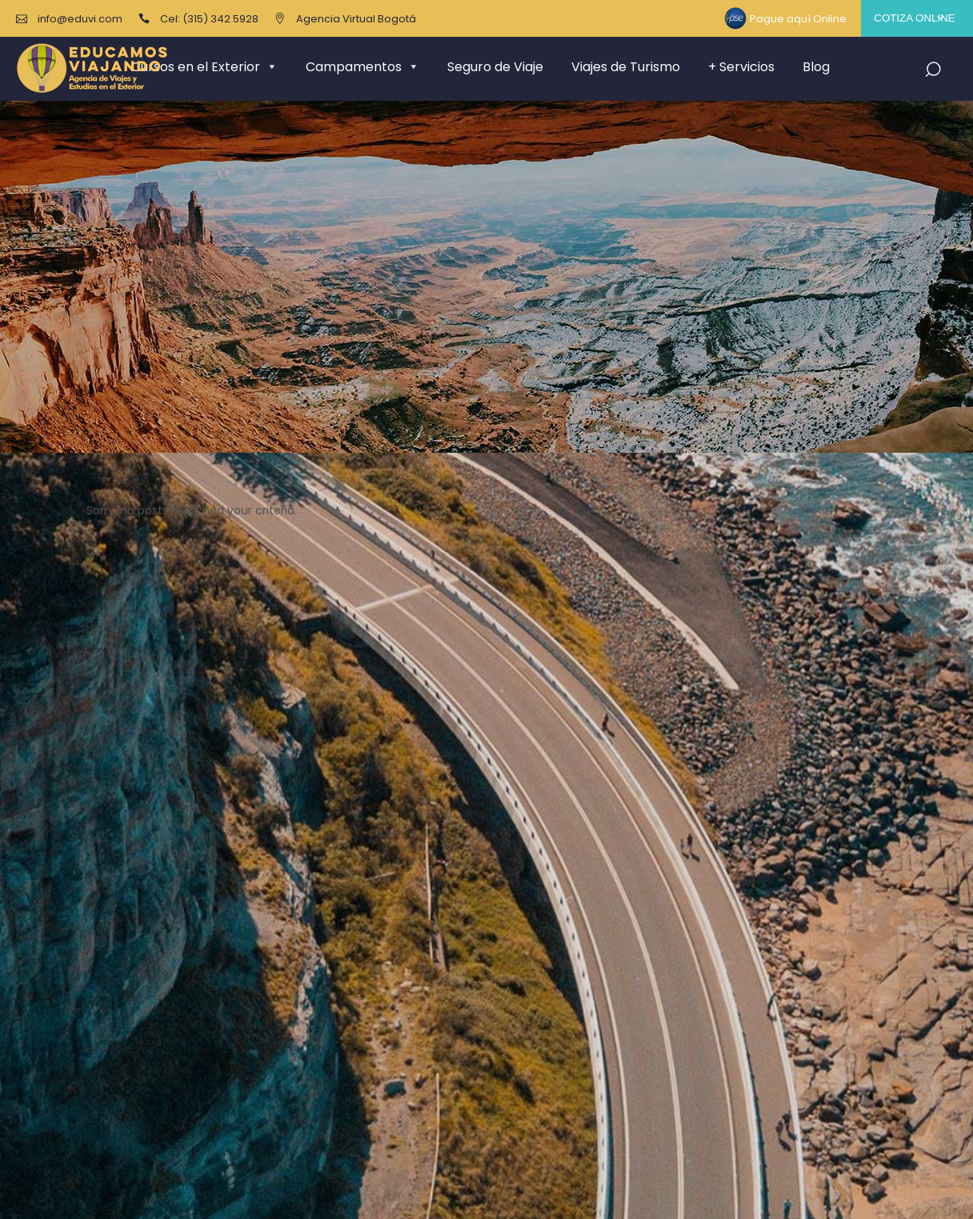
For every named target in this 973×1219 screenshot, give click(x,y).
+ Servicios (741, 67)
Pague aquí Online (798, 18)
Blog (816, 67)
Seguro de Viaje (495, 67)
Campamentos (362, 67)
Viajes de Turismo (625, 67)
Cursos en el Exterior (204, 67)
